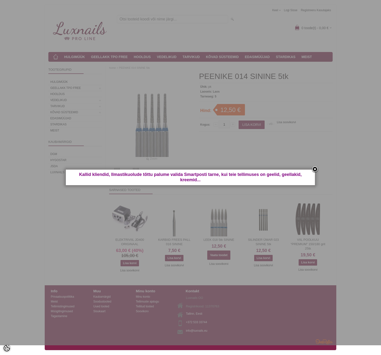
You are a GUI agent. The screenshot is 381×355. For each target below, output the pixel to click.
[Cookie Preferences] (6, 348)
